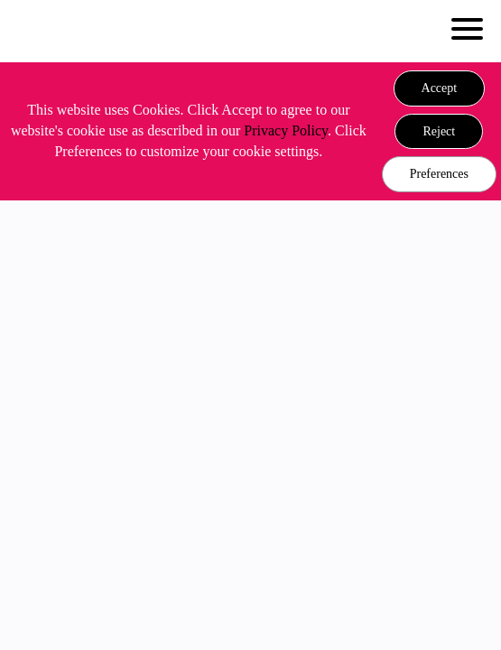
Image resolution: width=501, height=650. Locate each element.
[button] (440, 88)
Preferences (439, 174)
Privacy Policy (286, 130)
